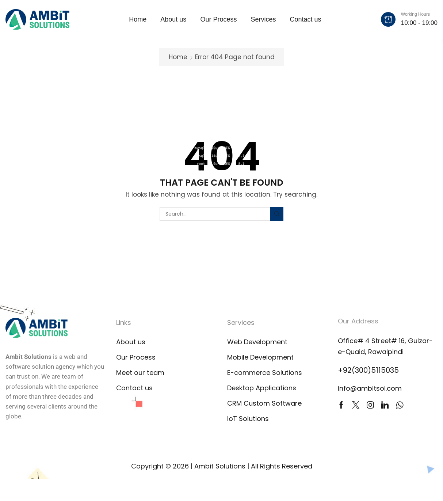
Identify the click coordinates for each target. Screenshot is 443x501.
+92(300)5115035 (368, 370)
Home (178, 57)
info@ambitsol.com (370, 388)
